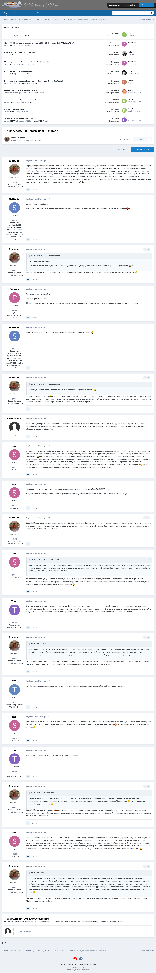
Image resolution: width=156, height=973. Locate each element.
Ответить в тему (142, 149)
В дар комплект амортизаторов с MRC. (20, 52)
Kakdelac (13, 45)
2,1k (14, 220)
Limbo (130, 33)
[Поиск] (124, 13)
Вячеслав (21, 138)
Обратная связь (43, 13)
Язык (62, 964)
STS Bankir (14, 198)
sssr (14, 445)
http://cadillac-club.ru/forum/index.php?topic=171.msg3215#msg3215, (96, 168)
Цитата (34, 189)
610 (14, 182)
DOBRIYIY (13, 121)
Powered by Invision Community (78, 969)
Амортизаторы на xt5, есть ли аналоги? (20, 99)
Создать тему (121, 149)
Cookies (93, 964)
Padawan (14, 289)
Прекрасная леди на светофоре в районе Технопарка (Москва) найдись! (33, 81)
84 (14, 702)
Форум (6, 14)
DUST (130, 71)
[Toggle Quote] (30, 255)
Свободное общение (30, 83)
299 (14, 467)
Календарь (29, 13)
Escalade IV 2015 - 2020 (40, 121)
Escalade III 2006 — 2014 (35, 92)
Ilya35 (12, 102)
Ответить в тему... (24, 931)
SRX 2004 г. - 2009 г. (34, 140)
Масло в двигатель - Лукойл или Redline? (21, 62)
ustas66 (12, 36)
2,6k (14, 622)
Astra (12, 111)
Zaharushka (132, 43)
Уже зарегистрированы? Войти (123, 5)
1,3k (14, 310)
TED (14, 680)
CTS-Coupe (28, 36)
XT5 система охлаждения (14, 109)
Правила (17, 13)
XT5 (33, 45)
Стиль (70, 964)
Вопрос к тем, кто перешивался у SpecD (20, 90)
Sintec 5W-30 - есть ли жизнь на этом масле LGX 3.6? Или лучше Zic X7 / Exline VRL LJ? (39, 43)
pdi (11, 92)
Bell (11, 83)
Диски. (7, 33)
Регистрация (147, 5)
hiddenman (14, 64)
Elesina (130, 80)
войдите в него (91, 921)
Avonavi (130, 90)
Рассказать (125, 139)
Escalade (27, 55)
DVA (11, 74)
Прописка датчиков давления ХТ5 (18, 71)
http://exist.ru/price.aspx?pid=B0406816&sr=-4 (91, 489)
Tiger (14, 601)
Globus (12, 55)
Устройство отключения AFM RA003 (19, 118)
